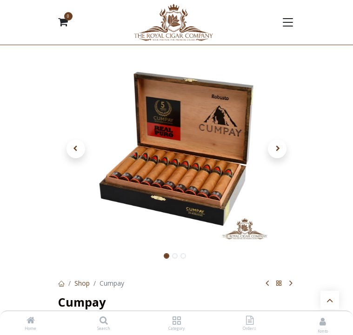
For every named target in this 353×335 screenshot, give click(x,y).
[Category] (176, 320)
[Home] (31, 320)
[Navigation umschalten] (287, 22)
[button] (76, 149)
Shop (82, 283)
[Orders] (249, 320)
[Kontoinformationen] (323, 321)
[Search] (104, 320)
